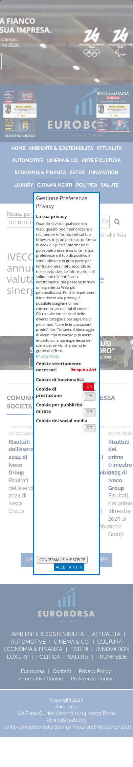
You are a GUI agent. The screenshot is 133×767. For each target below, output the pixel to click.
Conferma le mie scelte (62, 559)
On (89, 386)
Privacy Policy (47, 356)
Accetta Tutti (69, 567)
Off (89, 395)
